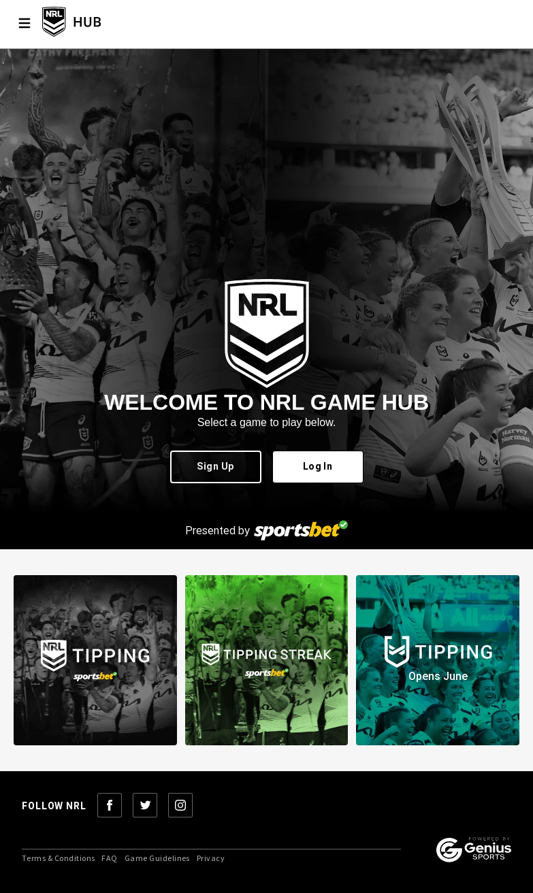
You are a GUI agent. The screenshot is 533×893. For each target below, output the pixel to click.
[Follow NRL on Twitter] (145, 806)
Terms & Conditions (58, 858)
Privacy (211, 858)
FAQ (109, 858)
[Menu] (24, 23)
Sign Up (216, 467)
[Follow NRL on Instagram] (180, 806)
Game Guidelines (157, 858)
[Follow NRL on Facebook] (109, 806)
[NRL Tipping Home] (94, 23)
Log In (318, 467)
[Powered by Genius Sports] (473, 850)
